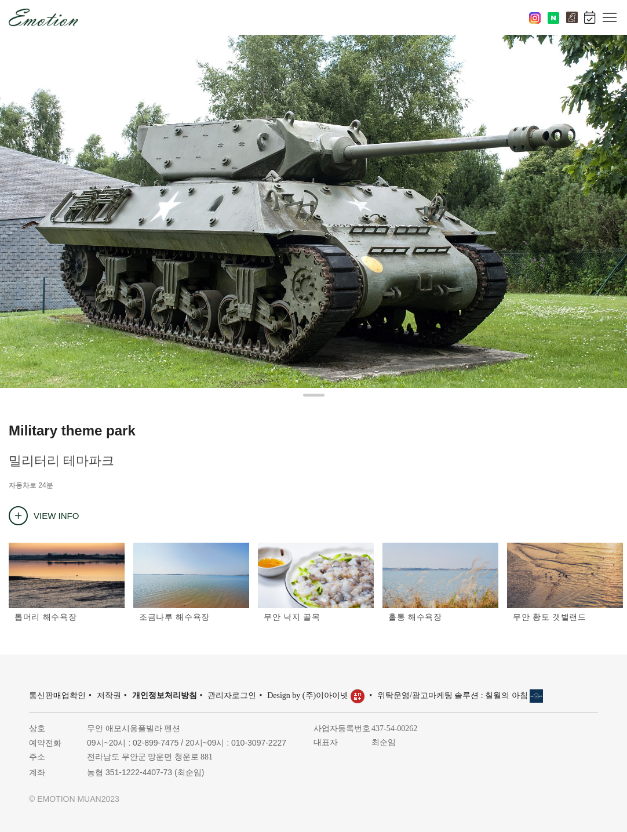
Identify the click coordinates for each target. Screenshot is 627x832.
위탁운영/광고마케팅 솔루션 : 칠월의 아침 (460, 695)
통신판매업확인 (57, 695)
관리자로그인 (231, 695)
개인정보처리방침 (164, 695)
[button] (314, 395)
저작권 (109, 695)
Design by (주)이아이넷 (316, 695)
